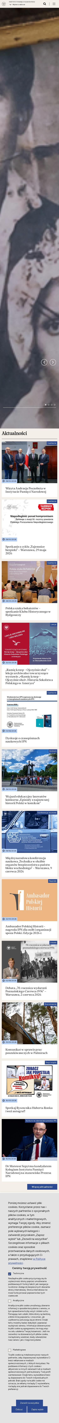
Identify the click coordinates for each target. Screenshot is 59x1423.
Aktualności (14, 270)
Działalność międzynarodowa (20, 1039)
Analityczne (18, 1301)
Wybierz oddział (19, 4)
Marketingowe (19, 1350)
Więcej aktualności (42, 1024)
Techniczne (18, 1274)
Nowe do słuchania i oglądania (22, 1138)
